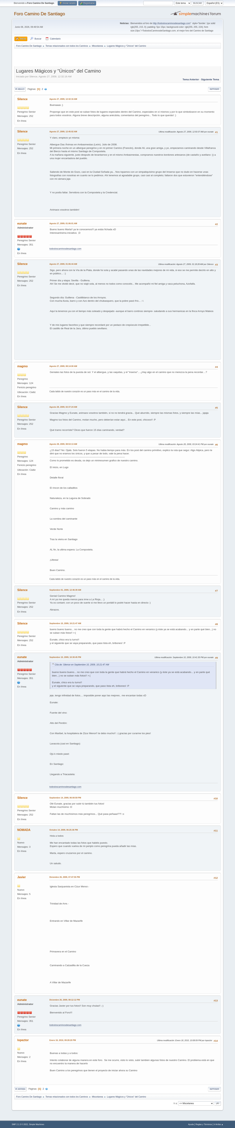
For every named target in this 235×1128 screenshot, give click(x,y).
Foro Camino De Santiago (39, 13)
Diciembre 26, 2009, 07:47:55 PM (64, 877)
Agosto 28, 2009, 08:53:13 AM (63, 444)
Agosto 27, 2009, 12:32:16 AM (63, 99)
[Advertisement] (79, 57)
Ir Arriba (20, 1089)
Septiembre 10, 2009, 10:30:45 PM (65, 657)
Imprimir (214, 89)
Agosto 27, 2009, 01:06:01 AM (63, 223)
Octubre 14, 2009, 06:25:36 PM (63, 830)
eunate (22, 223)
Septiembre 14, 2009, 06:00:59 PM (65, 798)
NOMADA (24, 829)
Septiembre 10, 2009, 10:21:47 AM (65, 623)
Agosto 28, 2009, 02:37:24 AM (63, 407)
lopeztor (23, 1040)
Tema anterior (191, 79)
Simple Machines (36, 1124)
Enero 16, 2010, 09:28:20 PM (62, 1040)
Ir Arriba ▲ (218, 1124)
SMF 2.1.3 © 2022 (20, 1124)
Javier (21, 877)
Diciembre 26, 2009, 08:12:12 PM (64, 1000)
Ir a (175, 1103)
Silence (22, 99)
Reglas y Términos (203, 1124)
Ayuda (191, 1124)
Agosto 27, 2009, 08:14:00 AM (63, 366)
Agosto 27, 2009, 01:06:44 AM (63, 264)
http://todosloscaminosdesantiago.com (171, 23)
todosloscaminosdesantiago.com (65, 248)
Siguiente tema (210, 79)
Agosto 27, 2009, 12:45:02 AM (63, 131)
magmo (22, 366)
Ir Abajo (19, 89)
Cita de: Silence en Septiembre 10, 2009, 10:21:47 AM (82, 664)
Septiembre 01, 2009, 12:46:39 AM (65, 590)
